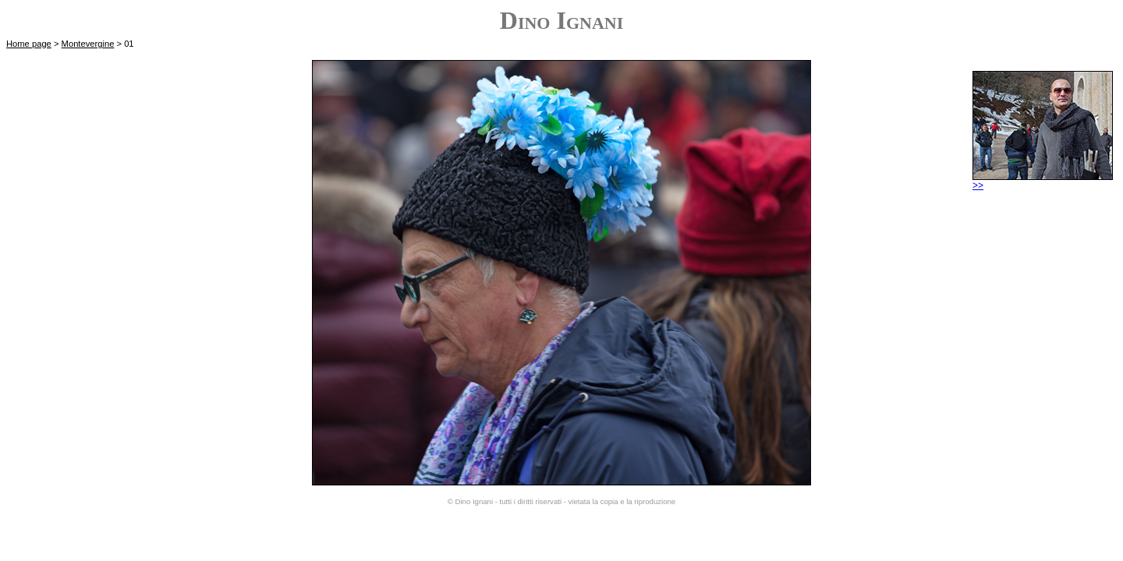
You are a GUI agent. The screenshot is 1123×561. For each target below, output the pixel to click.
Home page (28, 43)
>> (1042, 181)
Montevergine (88, 43)
